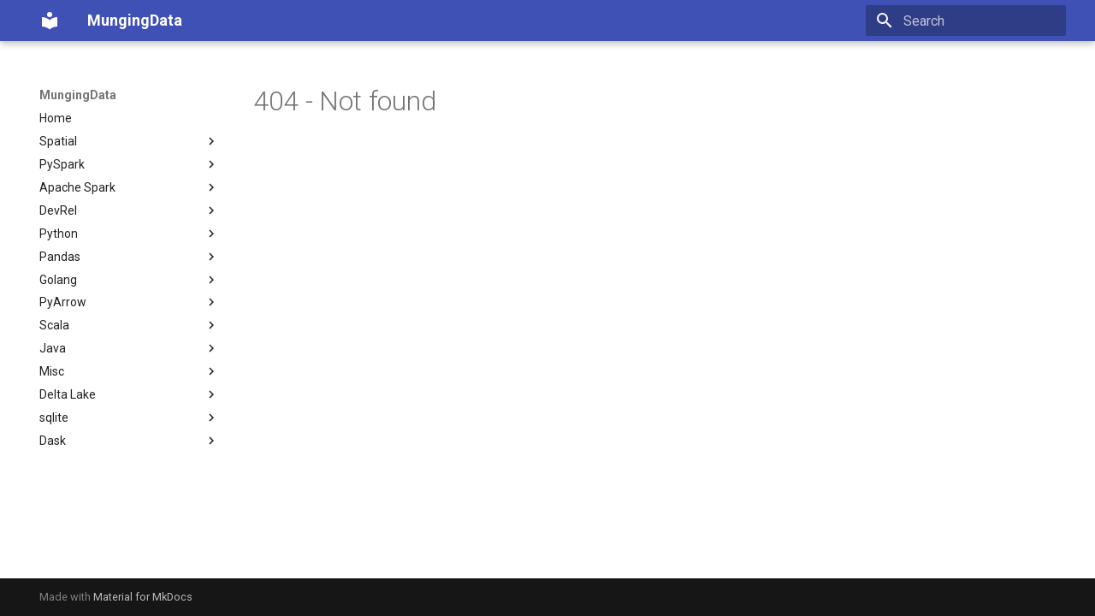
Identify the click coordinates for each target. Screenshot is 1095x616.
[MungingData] (50, 20)
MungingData (77, 95)
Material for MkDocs (142, 596)
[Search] (966, 20)
